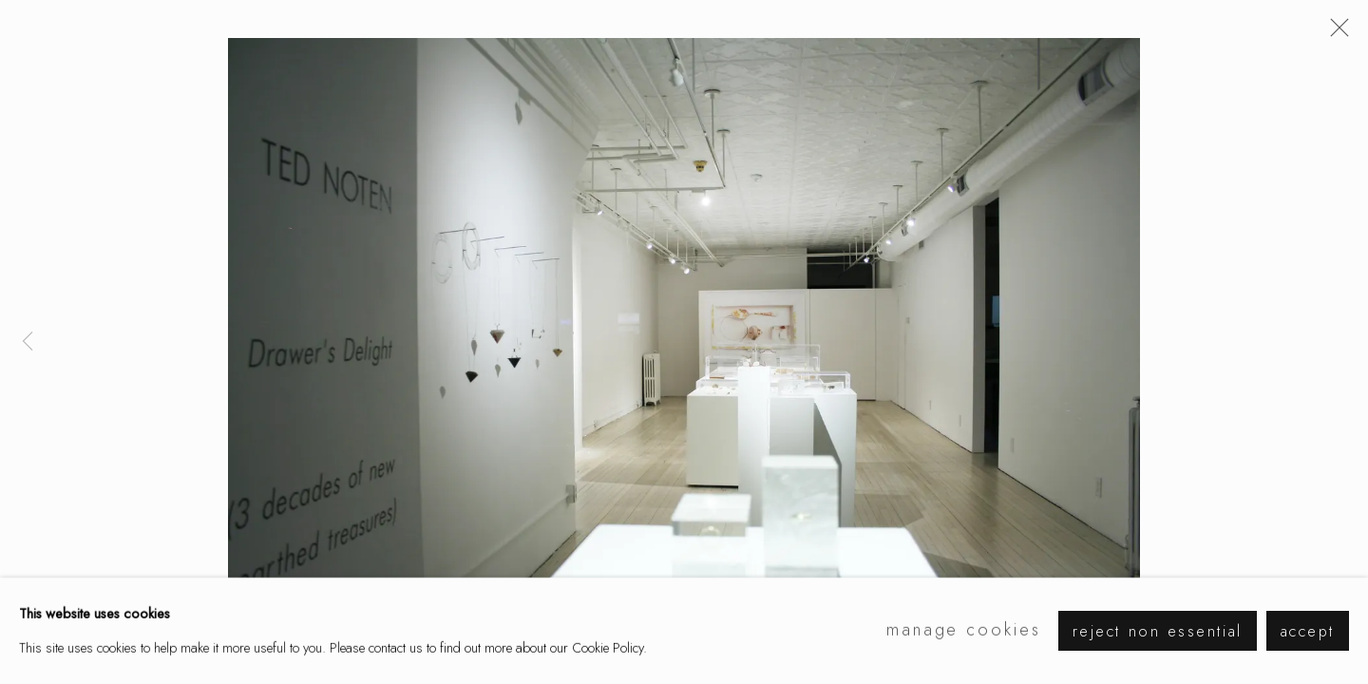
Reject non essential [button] (1158, 631)
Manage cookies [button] (963, 630)
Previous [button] (27, 342)
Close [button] (1334, 33)
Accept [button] (1308, 631)
